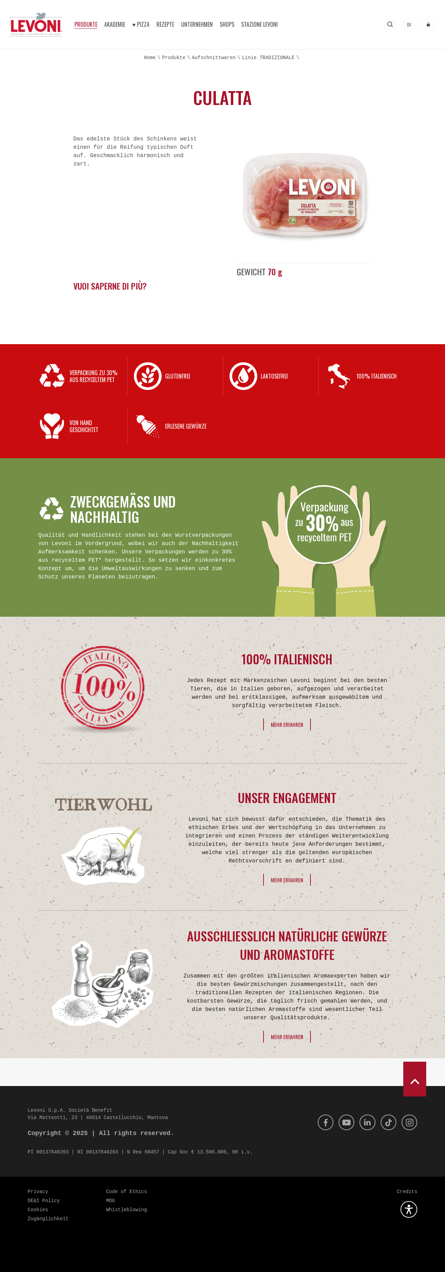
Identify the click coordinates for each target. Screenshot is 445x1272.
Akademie (114, 24)
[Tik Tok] (387, 1122)
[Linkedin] (365, 1122)
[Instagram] (408, 1122)
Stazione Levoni (259, 24)
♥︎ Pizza (140, 24)
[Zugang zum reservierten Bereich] (428, 24)
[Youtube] (343, 1122)
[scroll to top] (414, 1079)
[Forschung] (390, 24)
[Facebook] (321, 1122)
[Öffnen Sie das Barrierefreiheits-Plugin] (408, 1209)
